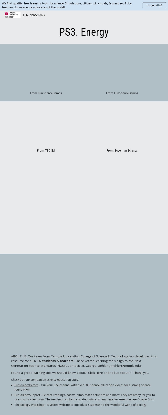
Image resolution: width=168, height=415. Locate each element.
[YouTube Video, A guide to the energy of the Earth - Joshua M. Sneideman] (46, 125)
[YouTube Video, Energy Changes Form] (46, 68)
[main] (84, 32)
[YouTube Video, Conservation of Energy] (122, 125)
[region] (84, 5)
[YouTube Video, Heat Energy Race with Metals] (122, 68)
